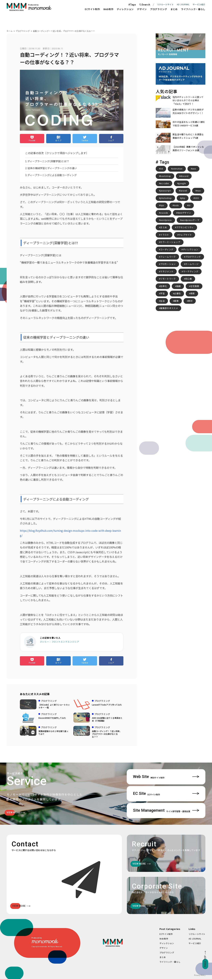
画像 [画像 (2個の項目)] (176, 300)
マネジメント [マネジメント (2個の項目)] (166, 271)
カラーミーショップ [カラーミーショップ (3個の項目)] (170, 242)
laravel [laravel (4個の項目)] (183, 190)
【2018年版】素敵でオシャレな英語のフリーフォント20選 (188, 148)
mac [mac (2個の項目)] (199, 190)
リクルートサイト (165, 4)
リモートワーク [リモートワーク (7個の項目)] (168, 278)
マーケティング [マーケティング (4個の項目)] (190, 271)
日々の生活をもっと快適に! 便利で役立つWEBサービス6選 (189, 123)
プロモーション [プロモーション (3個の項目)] (168, 264)
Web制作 (108, 9)
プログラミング (158, 9)
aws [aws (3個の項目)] (194, 168)
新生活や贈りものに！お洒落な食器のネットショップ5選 (188, 136)
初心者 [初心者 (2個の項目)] (188, 278)
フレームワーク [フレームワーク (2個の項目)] (168, 256)
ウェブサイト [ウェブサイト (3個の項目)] (185, 234)
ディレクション (125, 9)
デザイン (142, 9)
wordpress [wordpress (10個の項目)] (166, 220)
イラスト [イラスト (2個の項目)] (164, 234)
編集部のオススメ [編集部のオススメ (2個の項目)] (169, 308)
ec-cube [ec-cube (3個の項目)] (164, 183)
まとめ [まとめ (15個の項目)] (163, 227)
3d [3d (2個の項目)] (161, 168)
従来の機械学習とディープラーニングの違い (52, 168)
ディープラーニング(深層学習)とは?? (48, 161)
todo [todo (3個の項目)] (176, 205)
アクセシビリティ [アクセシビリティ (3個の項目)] (185, 227)
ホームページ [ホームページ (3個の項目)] (191, 264)
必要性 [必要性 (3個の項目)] (177, 293)
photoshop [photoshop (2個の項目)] (166, 198)
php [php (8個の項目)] (183, 198)
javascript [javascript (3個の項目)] (165, 190)
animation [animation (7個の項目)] (177, 168)
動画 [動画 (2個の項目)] (178, 286)
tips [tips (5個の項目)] (162, 205)
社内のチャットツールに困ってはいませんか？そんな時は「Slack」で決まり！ (188, 100)
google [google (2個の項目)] (182, 183)
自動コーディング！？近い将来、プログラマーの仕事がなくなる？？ (64, 31)
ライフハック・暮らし (193, 9)
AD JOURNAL (183, 4)
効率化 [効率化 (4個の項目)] (163, 286)
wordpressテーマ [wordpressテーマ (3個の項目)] (190, 220)
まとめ (174, 9)
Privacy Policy (199, 975)
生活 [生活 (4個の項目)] (162, 300)
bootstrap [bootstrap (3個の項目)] (165, 176)
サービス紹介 (195, 943)
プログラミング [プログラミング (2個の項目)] (193, 256)
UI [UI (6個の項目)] (189, 205)
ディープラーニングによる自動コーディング (52, 175)
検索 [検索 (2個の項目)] (192, 293)
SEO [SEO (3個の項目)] (197, 198)
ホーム (10, 31)
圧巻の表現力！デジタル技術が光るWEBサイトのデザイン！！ (188, 111)
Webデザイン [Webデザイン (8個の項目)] (184, 212)
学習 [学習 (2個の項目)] (162, 293)
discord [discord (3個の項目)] (184, 176)
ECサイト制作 (92, 9)
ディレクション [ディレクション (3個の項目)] (190, 249)
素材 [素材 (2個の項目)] (190, 300)
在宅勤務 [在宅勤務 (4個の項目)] (194, 286)
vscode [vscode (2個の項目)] (164, 212)
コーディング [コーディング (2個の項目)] (166, 249)
